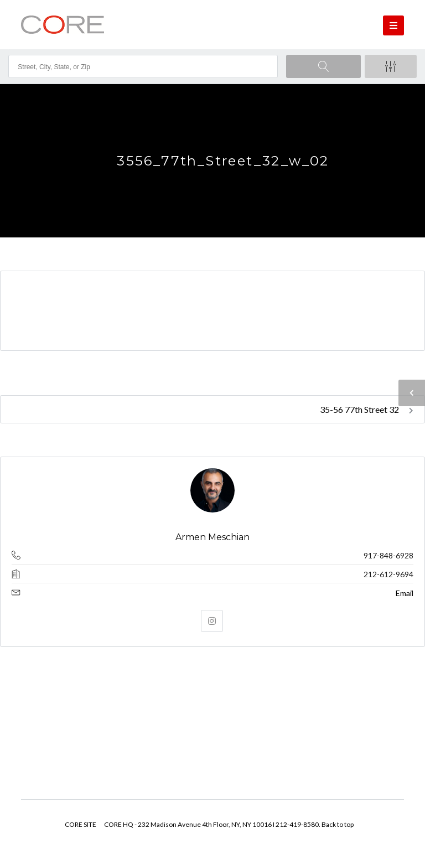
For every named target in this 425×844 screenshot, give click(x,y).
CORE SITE (80, 824)
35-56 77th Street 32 (366, 409)
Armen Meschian (212, 537)
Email (404, 593)
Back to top (338, 824)
